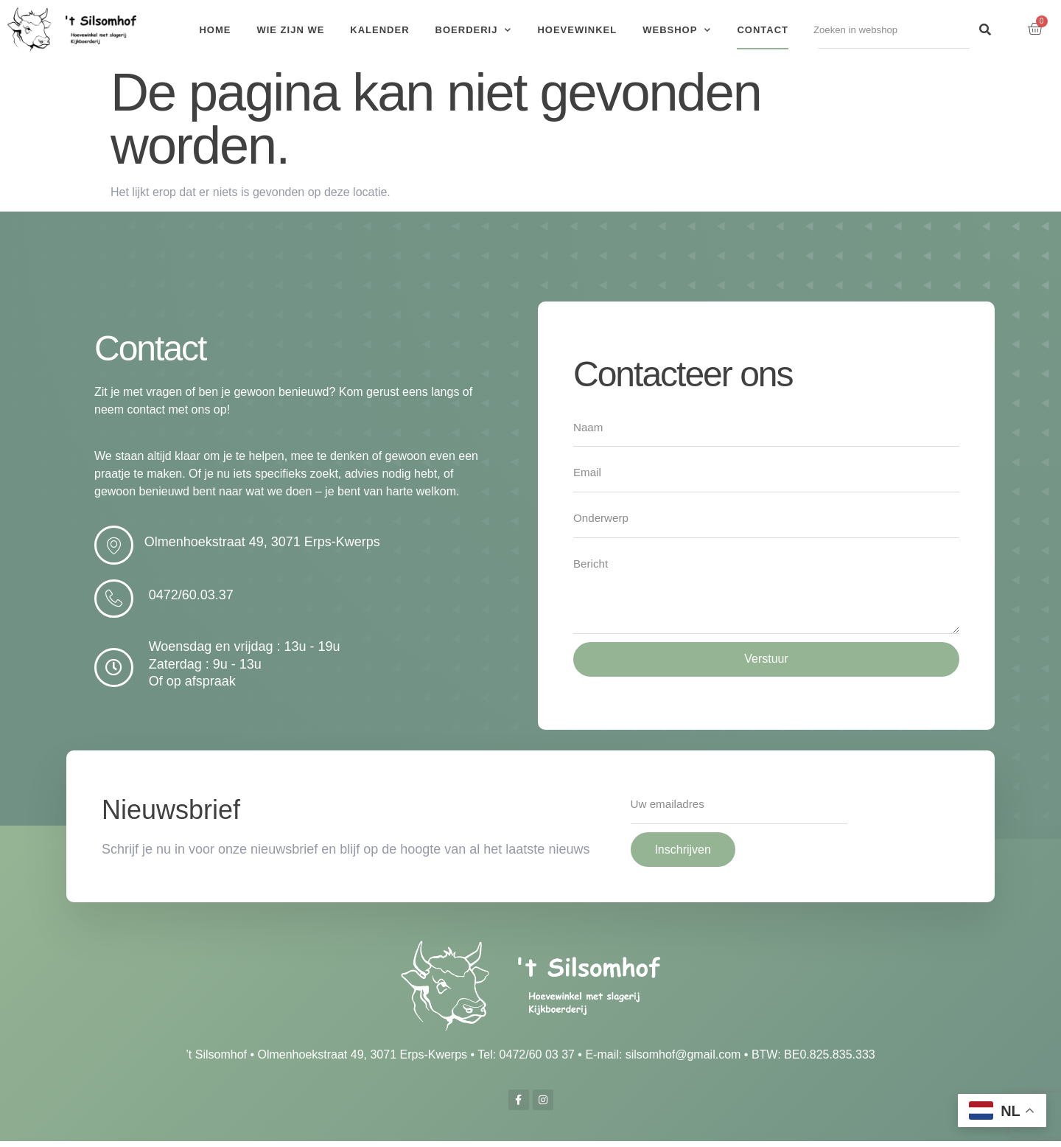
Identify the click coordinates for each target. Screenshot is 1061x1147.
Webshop (676, 30)
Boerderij (473, 30)
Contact (762, 29)
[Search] (985, 30)
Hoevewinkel (577, 29)
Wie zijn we (290, 29)
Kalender (379, 29)
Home (215, 29)
